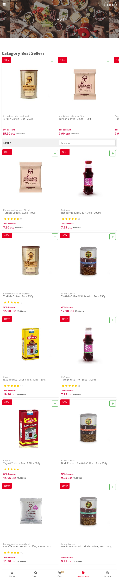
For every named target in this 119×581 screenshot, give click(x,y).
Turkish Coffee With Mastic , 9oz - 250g (83, 296)
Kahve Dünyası (68, 293)
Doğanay (65, 210)
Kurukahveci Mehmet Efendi (16, 116)
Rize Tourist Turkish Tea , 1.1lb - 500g (24, 379)
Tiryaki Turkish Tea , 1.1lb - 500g (21, 463)
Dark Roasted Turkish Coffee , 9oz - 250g (84, 463)
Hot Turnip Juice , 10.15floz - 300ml (81, 212)
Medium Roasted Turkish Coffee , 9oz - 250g (86, 546)
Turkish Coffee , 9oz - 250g (18, 118)
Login (110, 4)
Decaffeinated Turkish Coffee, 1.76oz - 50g (27, 546)
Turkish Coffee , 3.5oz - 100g (75, 118)
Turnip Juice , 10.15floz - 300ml (78, 379)
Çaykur (6, 377)
